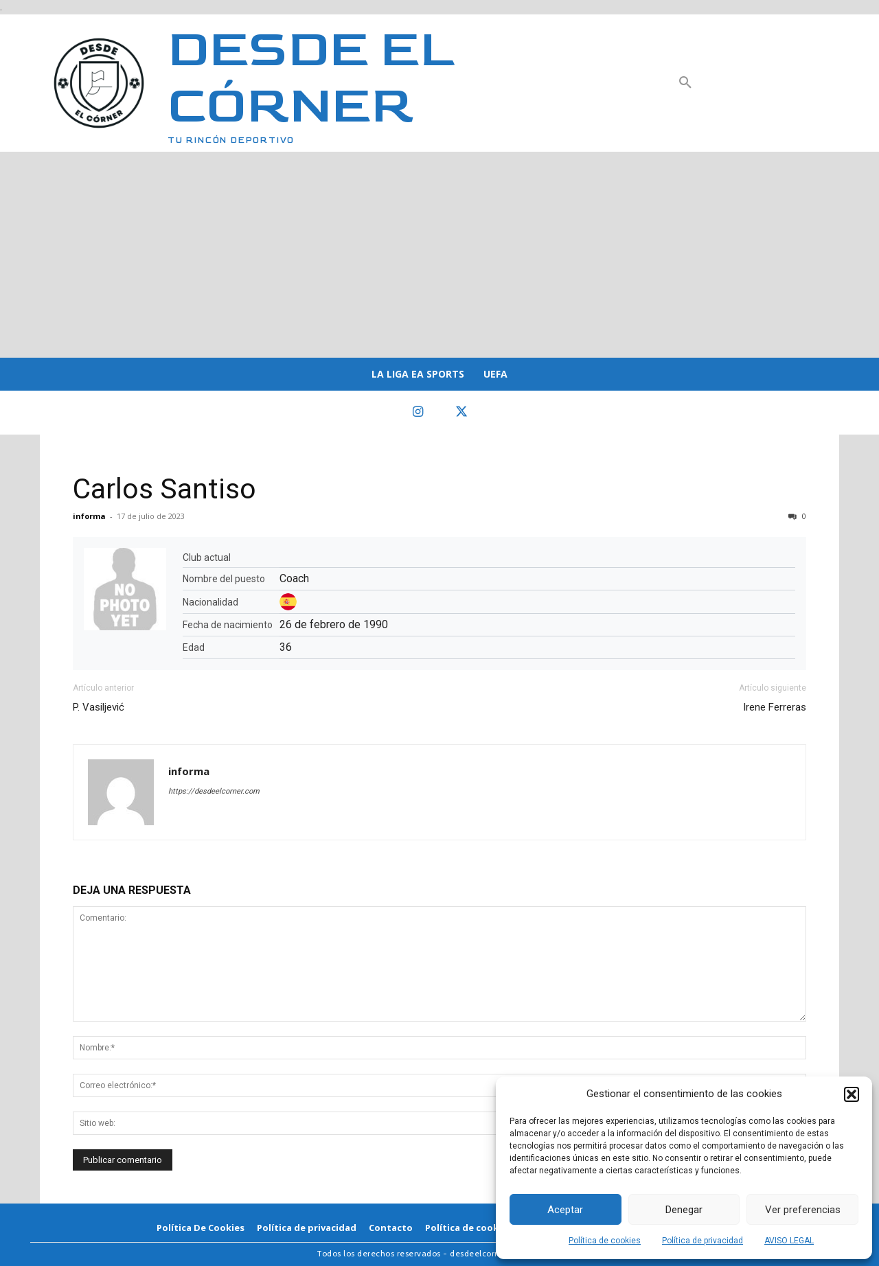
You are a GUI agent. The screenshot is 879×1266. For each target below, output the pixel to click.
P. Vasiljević (98, 707)
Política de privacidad (702, 1240)
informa (89, 516)
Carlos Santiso (164, 488)
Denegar (684, 1210)
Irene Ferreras (774, 707)
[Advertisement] (439, 255)
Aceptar (565, 1210)
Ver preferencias (803, 1210)
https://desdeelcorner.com (214, 791)
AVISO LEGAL (789, 1240)
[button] (851, 1094)
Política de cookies (605, 1240)
